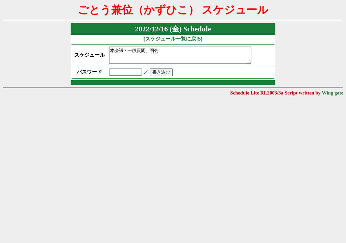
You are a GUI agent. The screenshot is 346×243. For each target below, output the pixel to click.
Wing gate (332, 96)
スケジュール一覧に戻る (173, 39)
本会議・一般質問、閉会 (185, 57)
